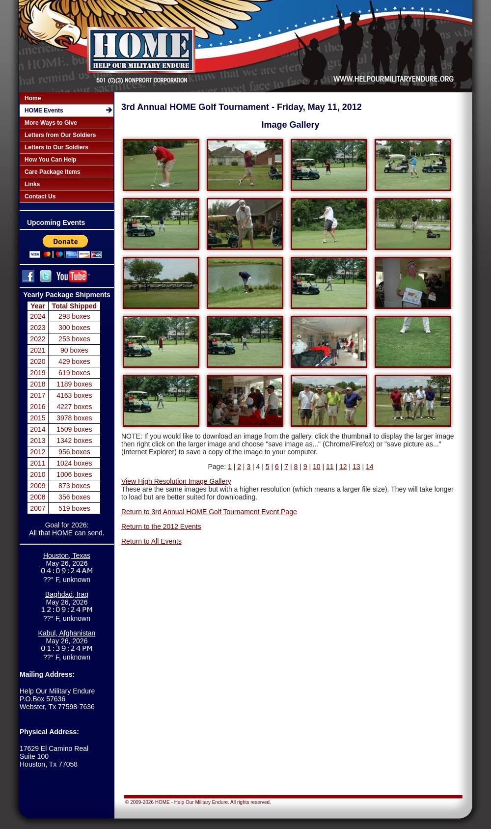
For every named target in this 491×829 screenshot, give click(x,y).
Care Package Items (52, 171)
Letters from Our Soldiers (60, 135)
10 (317, 466)
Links (32, 184)
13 (356, 466)
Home (33, 98)
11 (330, 466)
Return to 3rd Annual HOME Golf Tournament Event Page (209, 512)
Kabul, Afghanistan (67, 633)
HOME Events (44, 110)
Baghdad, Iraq (66, 594)
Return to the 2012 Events (161, 526)
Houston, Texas (66, 555)
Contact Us (40, 196)
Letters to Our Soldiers (56, 147)
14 (370, 466)
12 (343, 466)
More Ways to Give (51, 122)
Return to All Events (151, 541)
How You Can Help (51, 159)
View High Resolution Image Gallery (176, 481)
